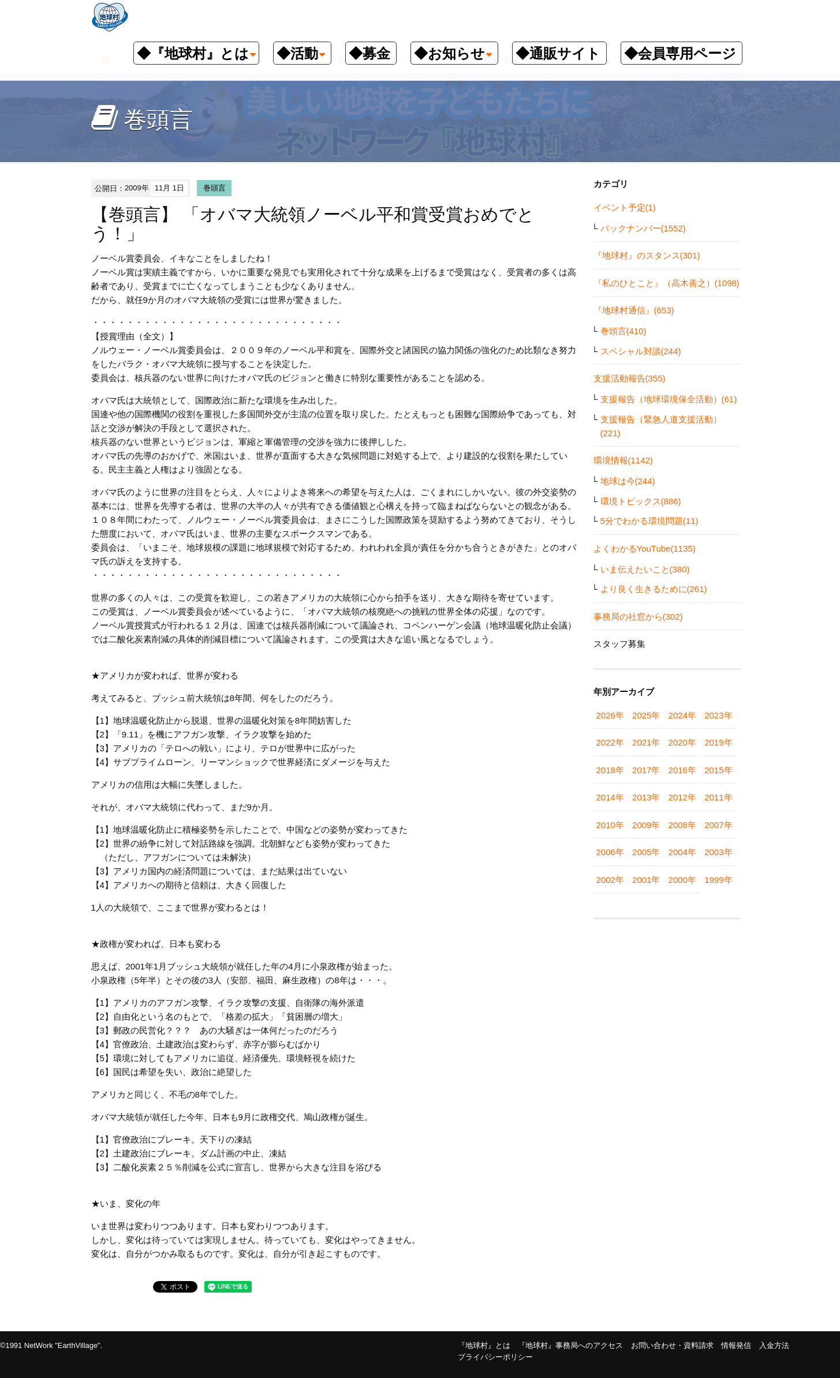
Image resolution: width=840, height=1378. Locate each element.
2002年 (610, 880)
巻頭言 (214, 188)
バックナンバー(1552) (643, 228)
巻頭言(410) (623, 331)
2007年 (718, 825)
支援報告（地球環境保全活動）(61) (668, 399)
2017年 (646, 770)
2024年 (682, 715)
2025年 (646, 715)
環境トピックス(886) (640, 501)
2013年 (646, 797)
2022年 (610, 742)
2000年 (682, 880)
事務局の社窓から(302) (638, 616)
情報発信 (736, 1345)
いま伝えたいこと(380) (645, 569)
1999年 (718, 880)
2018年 (610, 770)
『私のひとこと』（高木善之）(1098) (666, 283)
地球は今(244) (627, 481)
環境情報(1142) (623, 460)
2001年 (646, 880)
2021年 (646, 742)
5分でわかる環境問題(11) (649, 521)
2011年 (718, 797)
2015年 (718, 770)
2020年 (682, 742)
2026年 (610, 715)
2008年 (682, 825)
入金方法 (774, 1345)
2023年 (718, 715)
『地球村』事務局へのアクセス (570, 1345)
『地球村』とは (484, 1345)
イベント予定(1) (624, 207)
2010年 (610, 825)
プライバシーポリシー (495, 1357)
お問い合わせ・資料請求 (672, 1345)
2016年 (682, 770)
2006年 (610, 852)
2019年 (718, 742)
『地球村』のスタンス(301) (646, 255)
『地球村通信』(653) (633, 310)
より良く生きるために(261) (653, 589)
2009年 (646, 825)
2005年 (646, 852)
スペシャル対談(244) (640, 351)
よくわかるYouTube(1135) (644, 548)
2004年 (682, 852)
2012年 (682, 797)
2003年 (718, 852)
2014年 (610, 797)
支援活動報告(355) (629, 378)
